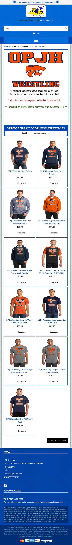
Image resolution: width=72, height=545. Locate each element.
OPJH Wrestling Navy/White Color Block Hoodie (19, 271)
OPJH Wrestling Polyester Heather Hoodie (20, 222)
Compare (21, 183)
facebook (5, 485)
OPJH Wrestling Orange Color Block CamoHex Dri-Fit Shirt (52, 271)
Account (49, 20)
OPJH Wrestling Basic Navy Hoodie (51, 172)
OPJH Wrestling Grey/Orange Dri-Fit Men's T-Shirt (20, 370)
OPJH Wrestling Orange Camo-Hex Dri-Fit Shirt (19, 321)
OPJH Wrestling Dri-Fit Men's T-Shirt (19, 420)
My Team (13, 46)
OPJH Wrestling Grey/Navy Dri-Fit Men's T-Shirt (52, 370)
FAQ (42, 20)
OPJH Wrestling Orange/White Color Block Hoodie (51, 222)
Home (6, 46)
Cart (37, 33)
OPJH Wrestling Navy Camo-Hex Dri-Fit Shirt (52, 321)
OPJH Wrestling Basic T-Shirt (20, 171)
